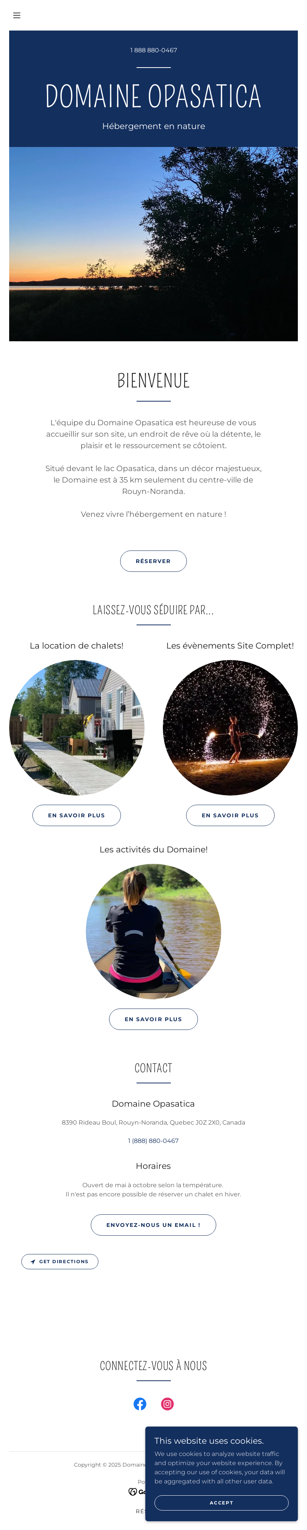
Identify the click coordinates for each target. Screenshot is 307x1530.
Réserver (153, 561)
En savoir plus (76, 815)
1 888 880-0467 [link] (153, 50)
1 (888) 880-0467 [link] (153, 1140)
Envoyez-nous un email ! (153, 1225)
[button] (16, 15)
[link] (153, 105)
